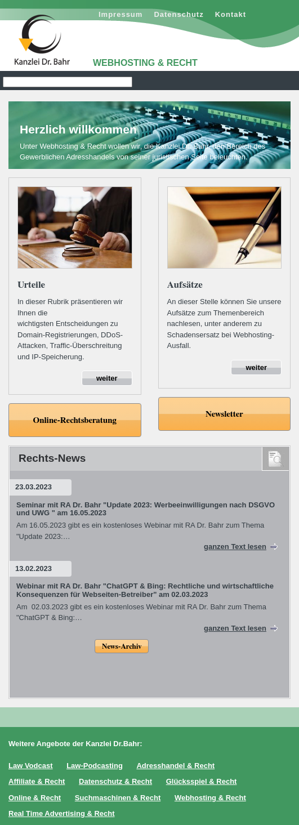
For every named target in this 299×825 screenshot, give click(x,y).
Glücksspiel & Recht (201, 781)
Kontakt (230, 14)
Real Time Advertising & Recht (61, 813)
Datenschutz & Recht (115, 781)
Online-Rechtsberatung (75, 420)
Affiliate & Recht (36, 781)
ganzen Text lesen (235, 546)
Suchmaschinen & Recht (117, 797)
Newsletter (224, 414)
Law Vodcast (30, 765)
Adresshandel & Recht (175, 765)
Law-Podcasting (94, 765)
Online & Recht (34, 797)
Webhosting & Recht (210, 797)
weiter (107, 378)
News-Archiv (121, 646)
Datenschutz (178, 14)
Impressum (120, 14)
